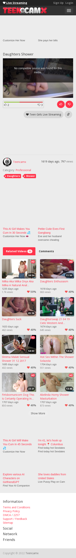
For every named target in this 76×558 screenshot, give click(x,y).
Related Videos (19, 251)
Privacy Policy (11, 511)
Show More (38, 413)
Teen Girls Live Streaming (43, 114)
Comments (46, 251)
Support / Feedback (15, 519)
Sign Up (58, 3)
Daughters (13, 176)
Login (69, 3)
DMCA (7, 515)
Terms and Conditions (16, 507)
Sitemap (8, 522)
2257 (16, 515)
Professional (23, 170)
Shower (30, 176)
